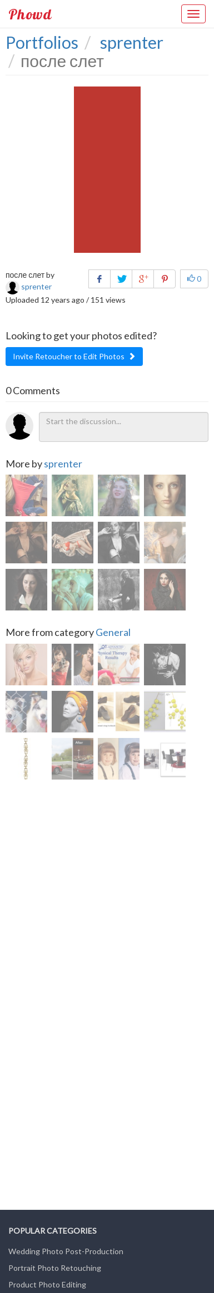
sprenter (63, 463)
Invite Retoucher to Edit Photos (74, 356)
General (113, 632)
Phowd (30, 14)
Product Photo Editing (47, 1284)
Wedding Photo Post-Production (65, 1251)
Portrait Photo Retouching (54, 1267)
